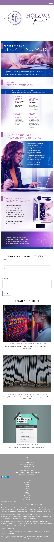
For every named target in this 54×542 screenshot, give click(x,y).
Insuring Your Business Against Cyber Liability (27, 344)
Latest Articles (27, 495)
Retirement (27, 482)
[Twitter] (24, 33)
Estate (27, 486)
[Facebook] (28, 33)
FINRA (8, 533)
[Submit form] (6, 293)
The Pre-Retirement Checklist (27, 444)
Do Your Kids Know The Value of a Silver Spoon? (27, 394)
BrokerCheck (38, 504)
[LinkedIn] (26, 33)
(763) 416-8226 (27, 37)
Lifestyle (27, 494)
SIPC (12, 533)
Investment (27, 484)
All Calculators (27, 499)
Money (27, 492)
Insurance (27, 488)
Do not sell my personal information (14, 525)
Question (5, 278)
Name (5, 259)
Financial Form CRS (10, 501)
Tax (27, 490)
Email (5, 269)
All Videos (27, 497)
